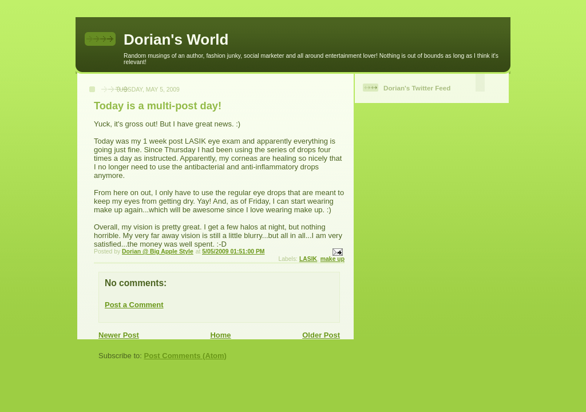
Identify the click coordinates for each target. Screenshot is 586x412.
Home (220, 335)
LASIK (308, 259)
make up (332, 259)
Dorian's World (176, 39)
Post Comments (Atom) (185, 355)
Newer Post (118, 335)
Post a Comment (134, 304)
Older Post (321, 335)
